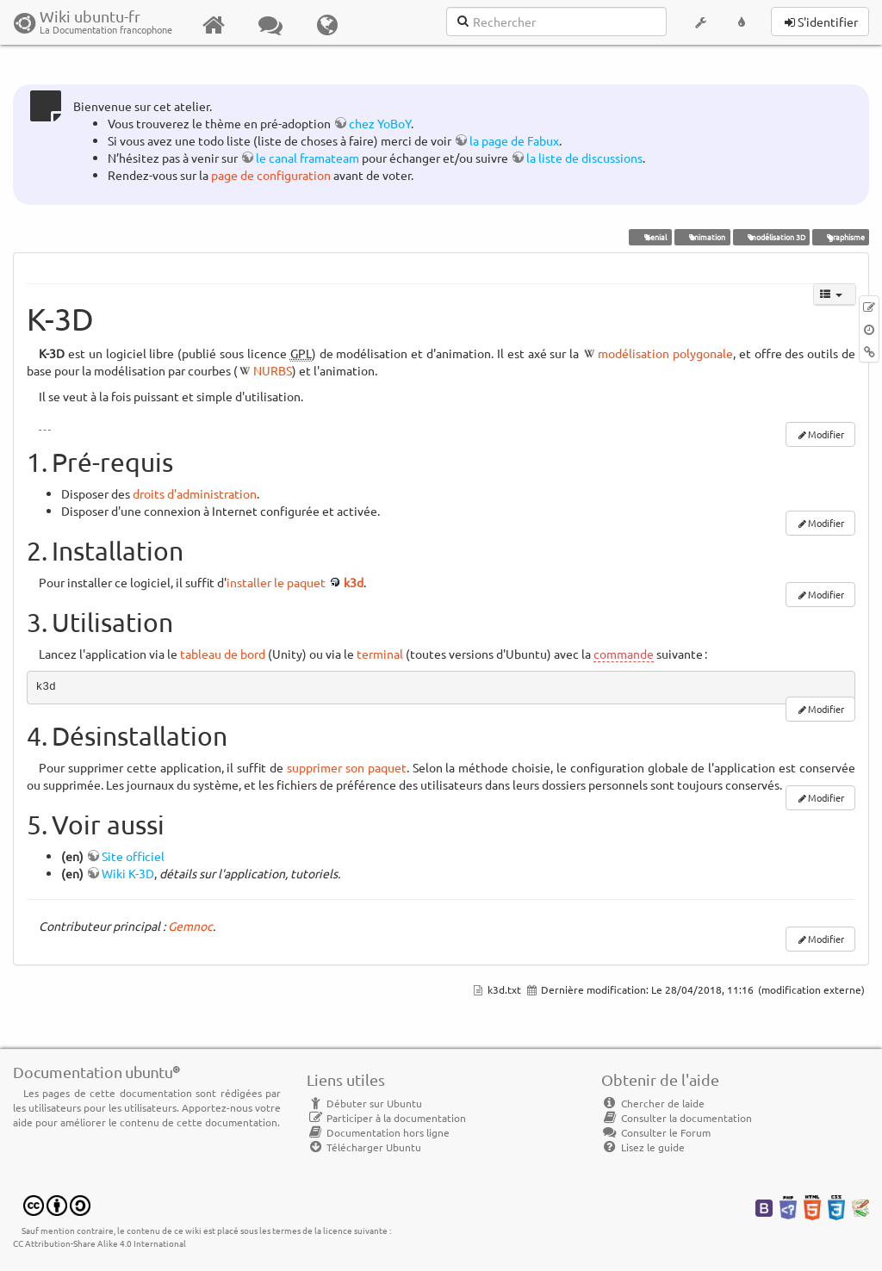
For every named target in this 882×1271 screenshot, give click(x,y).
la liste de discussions (584, 157)
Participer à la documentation (386, 1118)
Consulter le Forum (656, 1132)
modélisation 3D (770, 237)
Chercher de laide (653, 1103)
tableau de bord (222, 653)
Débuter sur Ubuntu (364, 1103)
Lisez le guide (643, 1147)
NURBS (272, 370)
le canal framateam (307, 157)
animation (702, 237)
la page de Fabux (514, 140)
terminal (380, 653)
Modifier (826, 434)
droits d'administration (195, 493)
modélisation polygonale (665, 353)
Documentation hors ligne (378, 1132)
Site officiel (133, 856)
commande (623, 653)
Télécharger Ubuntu (364, 1147)
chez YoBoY (380, 123)
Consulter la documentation (676, 1118)
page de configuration (271, 175)
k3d (353, 582)
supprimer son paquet (347, 767)
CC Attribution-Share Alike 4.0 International (99, 1243)
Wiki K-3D (128, 873)
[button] (700, 22)
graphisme (840, 237)
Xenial (650, 237)
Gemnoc (190, 925)
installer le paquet (276, 582)
